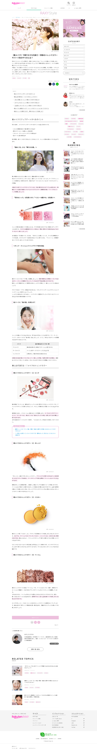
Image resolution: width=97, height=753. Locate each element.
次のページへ (35, 617)
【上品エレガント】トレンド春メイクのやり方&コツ (28, 105)
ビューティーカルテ (37, 723)
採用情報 (59, 738)
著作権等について (52, 738)
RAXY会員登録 (75, 716)
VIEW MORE (82, 110)
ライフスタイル (77, 137)
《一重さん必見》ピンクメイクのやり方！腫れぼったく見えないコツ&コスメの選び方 (35, 434)
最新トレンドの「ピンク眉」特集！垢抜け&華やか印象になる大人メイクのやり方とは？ (35, 430)
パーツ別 (24, 78)
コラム (65, 64)
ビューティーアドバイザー (38, 725)
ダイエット (81, 134)
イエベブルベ (67, 131)
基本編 (81, 121)
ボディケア (66, 55)
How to (14, 78)
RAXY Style (34, 8)
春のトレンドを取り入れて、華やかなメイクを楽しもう (28, 111)
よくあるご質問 (77, 8)
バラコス (46, 672)
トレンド (19, 78)
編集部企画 (81, 118)
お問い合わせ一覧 (22, 748)
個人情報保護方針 (44, 738)
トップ (19, 8)
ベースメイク (67, 49)
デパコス (67, 134)
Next (56, 625)
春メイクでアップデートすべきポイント (24, 94)
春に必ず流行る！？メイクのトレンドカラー (26, 97)
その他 (65, 68)
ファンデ (73, 134)
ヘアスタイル (70, 129)
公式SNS (62, 8)
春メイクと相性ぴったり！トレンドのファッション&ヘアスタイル (31, 108)
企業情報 (37, 738)
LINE (73, 723)
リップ (78, 126)
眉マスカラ (38, 702)
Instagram (74, 720)
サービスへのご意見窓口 (57, 723)
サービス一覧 (14, 748)
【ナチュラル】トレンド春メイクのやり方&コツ (27, 102)
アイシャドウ (40, 672)
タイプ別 (69, 137)
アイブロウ (37, 687)
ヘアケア (66, 58)
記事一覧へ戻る (35, 649)
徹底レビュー (33, 672)
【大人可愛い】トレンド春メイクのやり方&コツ (27, 100)
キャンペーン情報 (48, 8)
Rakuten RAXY (18, 3)
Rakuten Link (74, 725)
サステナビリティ (32, 748)
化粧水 (81, 131)
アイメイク (18, 76)
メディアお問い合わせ (57, 718)
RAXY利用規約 (55, 725)
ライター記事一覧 (54, 643)
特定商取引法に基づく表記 (58, 727)
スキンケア (66, 46)
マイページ (35, 720)
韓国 (66, 123)
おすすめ (26, 672)
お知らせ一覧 (55, 716)
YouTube (73, 727)
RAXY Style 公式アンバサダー (71, 121)
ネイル (65, 61)
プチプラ (78, 129)
